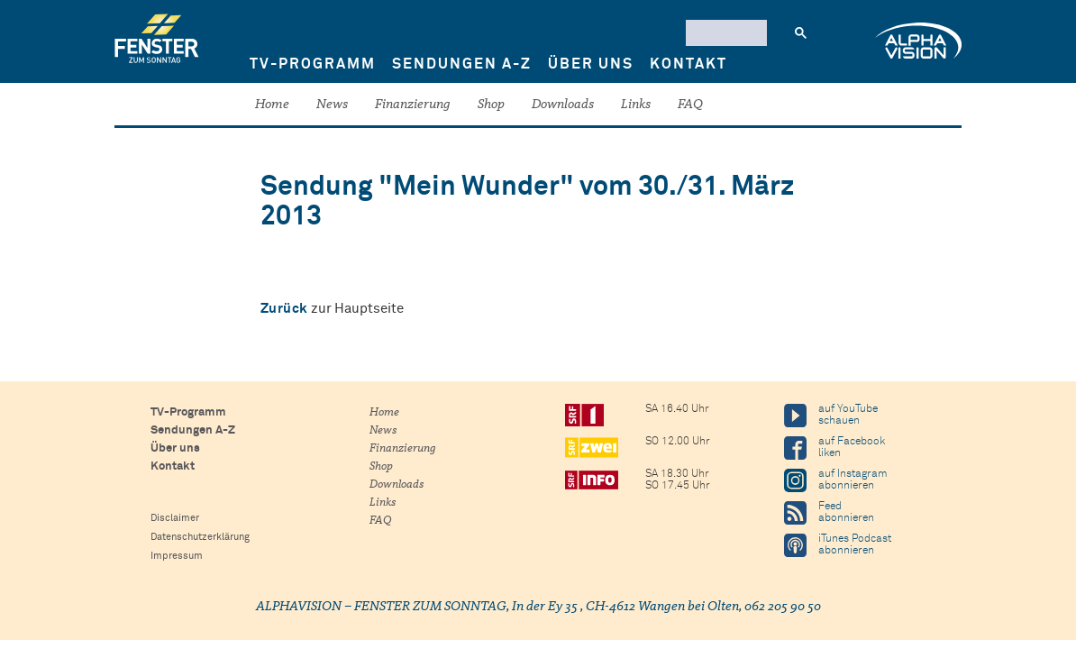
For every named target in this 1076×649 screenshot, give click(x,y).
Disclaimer (174, 518)
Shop (491, 105)
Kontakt (688, 64)
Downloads (563, 105)
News (332, 105)
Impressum (176, 556)
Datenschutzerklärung (200, 537)
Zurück (284, 308)
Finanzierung (413, 105)
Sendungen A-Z (462, 64)
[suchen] (724, 32)
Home (272, 105)
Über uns (591, 64)
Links (636, 105)
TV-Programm (313, 64)
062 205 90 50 (782, 607)
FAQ (690, 105)
